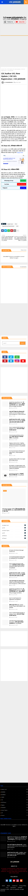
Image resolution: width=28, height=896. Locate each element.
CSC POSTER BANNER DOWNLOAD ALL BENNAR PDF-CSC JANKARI (17, 557)
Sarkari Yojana (14, 530)
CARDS (14, 797)
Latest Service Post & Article (8, 226)
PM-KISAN (14, 807)
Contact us (14, 885)
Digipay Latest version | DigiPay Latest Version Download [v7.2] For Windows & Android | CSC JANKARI (17, 444)
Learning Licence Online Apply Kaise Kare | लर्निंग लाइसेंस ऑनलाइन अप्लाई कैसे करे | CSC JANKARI (16, 622)
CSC (16, 224)
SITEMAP (20, 887)
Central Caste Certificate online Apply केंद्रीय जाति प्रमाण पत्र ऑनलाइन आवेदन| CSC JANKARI (16, 436)
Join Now (23, 180)
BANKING (14, 792)
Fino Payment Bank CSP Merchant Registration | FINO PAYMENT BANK (17, 452)
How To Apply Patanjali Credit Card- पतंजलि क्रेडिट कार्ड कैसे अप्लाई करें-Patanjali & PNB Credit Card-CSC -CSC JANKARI (17, 565)
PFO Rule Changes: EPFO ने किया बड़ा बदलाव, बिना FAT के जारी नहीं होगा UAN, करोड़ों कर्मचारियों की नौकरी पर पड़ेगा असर (13, 510)
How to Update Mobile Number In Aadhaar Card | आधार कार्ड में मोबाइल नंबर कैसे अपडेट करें (17, 429)
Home (2, 69)
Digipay (14, 805)
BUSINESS (14, 794)
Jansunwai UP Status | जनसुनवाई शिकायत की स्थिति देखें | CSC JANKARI (16, 474)
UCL (6, 69)
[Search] (11, 343)
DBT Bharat (14, 802)
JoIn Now (23, 188)
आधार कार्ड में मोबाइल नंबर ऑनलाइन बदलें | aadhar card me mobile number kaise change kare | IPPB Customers (17, 413)
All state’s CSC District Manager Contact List (16, 550)
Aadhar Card (10, 224)
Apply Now (20, 152)
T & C (7, 887)
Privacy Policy (22, 885)
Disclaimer (13, 887)
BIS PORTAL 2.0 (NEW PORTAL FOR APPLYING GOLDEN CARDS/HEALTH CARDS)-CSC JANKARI (17, 467)
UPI (14, 533)
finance (14, 538)
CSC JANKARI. (16, 889)
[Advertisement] (14, 51)
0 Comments (23, 266)
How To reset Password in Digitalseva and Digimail (15, 598)
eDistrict (14, 535)
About (8, 885)
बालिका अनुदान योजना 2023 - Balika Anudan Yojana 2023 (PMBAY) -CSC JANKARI (17, 606)
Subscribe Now (21, 184)
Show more (23, 250)
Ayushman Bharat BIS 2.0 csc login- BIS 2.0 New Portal (17, 459)
